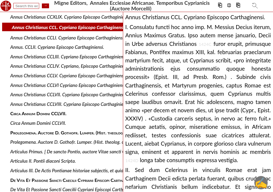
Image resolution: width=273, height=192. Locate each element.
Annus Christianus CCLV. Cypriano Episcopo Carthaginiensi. (68, 75)
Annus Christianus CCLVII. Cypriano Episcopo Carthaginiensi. (69, 94)
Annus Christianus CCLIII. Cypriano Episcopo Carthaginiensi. (68, 56)
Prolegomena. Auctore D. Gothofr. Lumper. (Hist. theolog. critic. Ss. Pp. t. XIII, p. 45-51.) (95, 142)
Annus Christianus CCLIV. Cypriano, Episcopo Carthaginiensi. (69, 66)
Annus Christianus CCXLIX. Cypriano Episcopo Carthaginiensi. (70, 17)
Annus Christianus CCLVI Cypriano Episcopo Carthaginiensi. (68, 85)
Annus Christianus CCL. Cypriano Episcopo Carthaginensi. (68, 27)
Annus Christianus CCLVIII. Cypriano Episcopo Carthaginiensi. (70, 104)
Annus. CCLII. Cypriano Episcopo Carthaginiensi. (57, 47)
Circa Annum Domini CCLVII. (38, 123)
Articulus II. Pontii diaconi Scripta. (43, 161)
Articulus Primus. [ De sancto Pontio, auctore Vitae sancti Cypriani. (75, 151)
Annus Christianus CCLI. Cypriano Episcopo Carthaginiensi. (67, 37)
